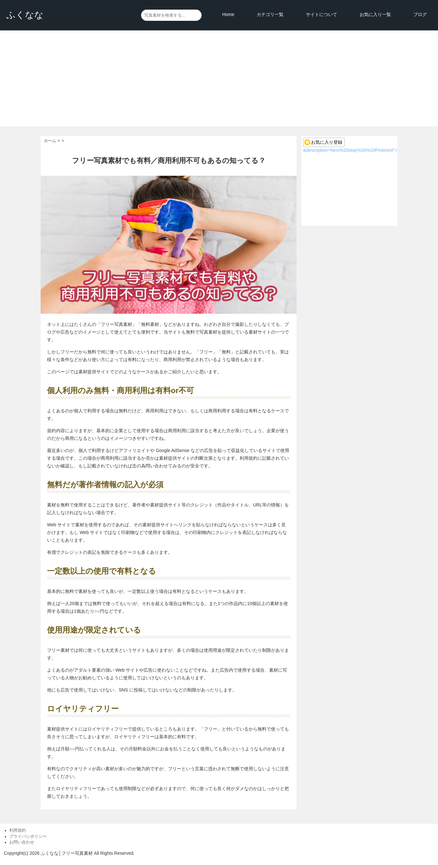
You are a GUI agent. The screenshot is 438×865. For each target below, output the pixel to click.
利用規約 (17, 830)
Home (228, 14)
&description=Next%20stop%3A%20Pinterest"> (350, 150)
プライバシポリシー (28, 836)
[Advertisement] (219, 78)
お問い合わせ (21, 842)
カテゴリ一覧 (270, 14)
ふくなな (25, 15)
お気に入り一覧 (375, 14)
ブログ (420, 14)
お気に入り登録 (326, 142)
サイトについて (321, 14)
